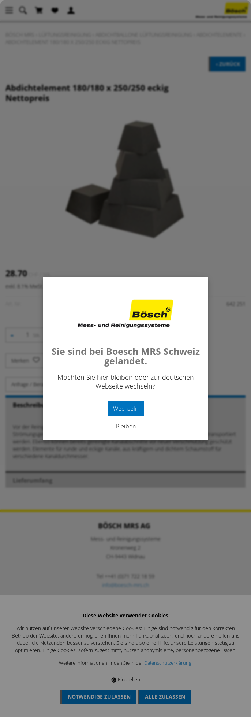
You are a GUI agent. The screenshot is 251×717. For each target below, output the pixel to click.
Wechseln (125, 409)
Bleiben (126, 426)
